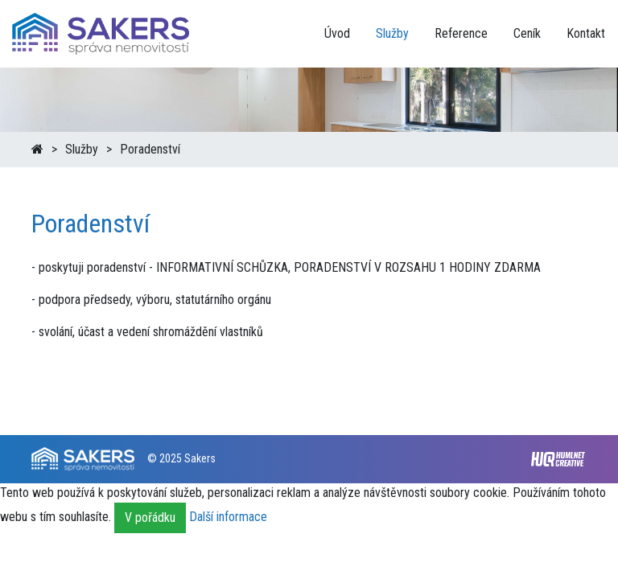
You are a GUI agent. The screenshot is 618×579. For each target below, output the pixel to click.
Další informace (228, 516)
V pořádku (150, 517)
